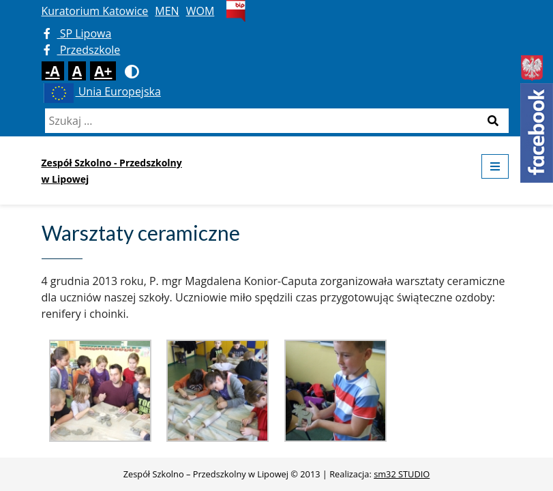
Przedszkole (82, 49)
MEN (167, 10)
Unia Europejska (101, 91)
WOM (200, 10)
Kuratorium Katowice (95, 10)
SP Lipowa (78, 33)
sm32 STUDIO (402, 474)
